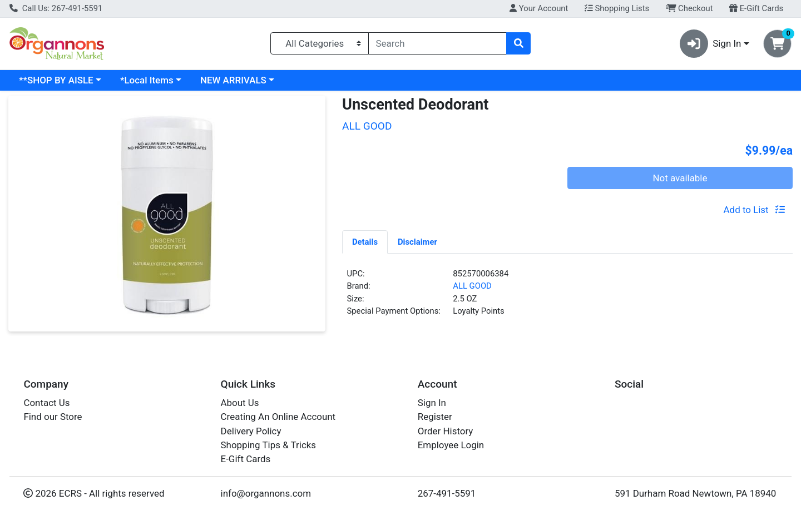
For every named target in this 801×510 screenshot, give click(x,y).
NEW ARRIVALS (233, 80)
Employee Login (451, 444)
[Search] (437, 43)
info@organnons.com (266, 493)
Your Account (539, 8)
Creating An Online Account (278, 416)
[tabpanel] (567, 297)
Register (435, 416)
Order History (445, 431)
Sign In (432, 402)
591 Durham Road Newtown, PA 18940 (695, 493)
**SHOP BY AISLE (56, 80)
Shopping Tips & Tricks (269, 444)
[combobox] (437, 43)
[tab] (365, 241)
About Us (240, 402)
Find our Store (52, 416)
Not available (680, 178)
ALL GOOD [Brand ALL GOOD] (472, 286)
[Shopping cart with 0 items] (777, 43)
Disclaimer (417, 242)
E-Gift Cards (756, 8)
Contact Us (46, 402)
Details (365, 242)
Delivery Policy (251, 431)
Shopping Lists (617, 8)
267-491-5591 (447, 493)
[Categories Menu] (319, 43)
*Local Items (147, 80)
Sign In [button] (710, 43)
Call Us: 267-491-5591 (55, 8)
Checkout (689, 8)
